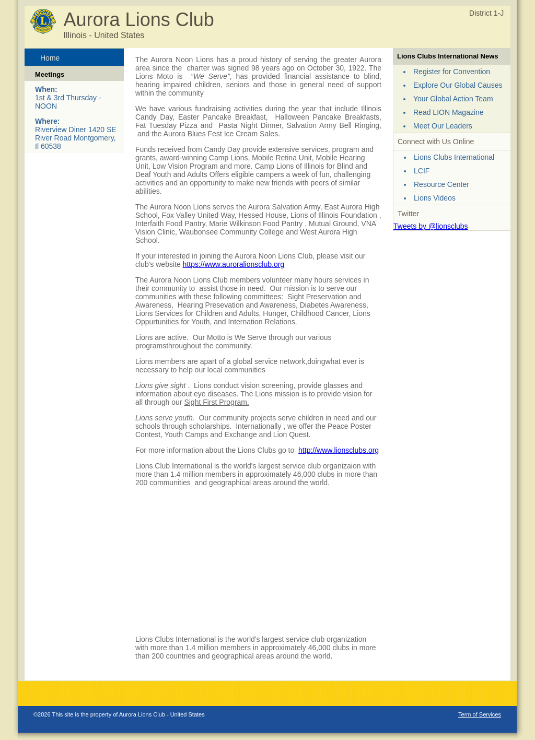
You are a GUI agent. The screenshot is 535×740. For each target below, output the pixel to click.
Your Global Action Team (453, 99)
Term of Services (479, 714)
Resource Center (441, 184)
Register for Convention (451, 71)
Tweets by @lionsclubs (430, 226)
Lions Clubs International (454, 157)
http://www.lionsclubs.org (338, 450)
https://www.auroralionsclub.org (234, 264)
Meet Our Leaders (442, 126)
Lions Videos (435, 198)
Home (50, 58)
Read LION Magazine (448, 112)
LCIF (421, 171)
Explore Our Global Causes (457, 85)
